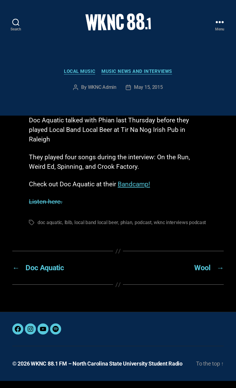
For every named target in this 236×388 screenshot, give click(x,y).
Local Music (79, 78)
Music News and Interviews (136, 78)
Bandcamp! (134, 191)
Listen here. (45, 208)
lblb (68, 229)
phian (126, 229)
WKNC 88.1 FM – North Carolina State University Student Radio (107, 370)
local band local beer (96, 229)
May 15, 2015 (148, 94)
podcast (143, 229)
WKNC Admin (102, 94)
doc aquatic (49, 229)
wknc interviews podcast (180, 229)
